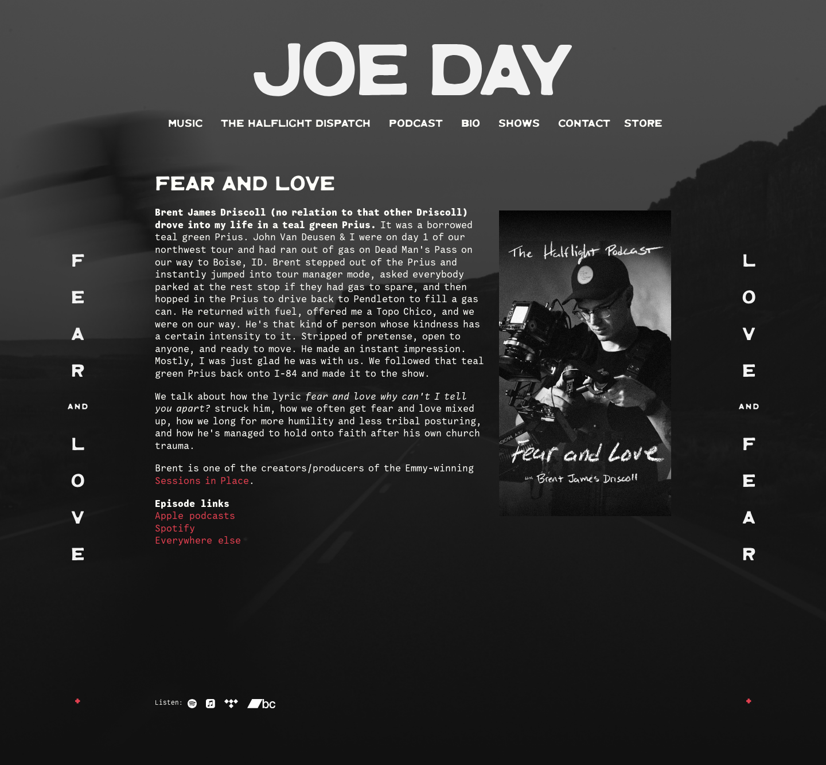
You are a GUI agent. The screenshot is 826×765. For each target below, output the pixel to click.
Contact (584, 124)
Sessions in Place (202, 481)
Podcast (416, 124)
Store (643, 124)
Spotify (175, 529)
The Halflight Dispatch (296, 124)
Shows (519, 124)
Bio (470, 124)
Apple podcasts (195, 516)
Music (185, 124)
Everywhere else (198, 541)
